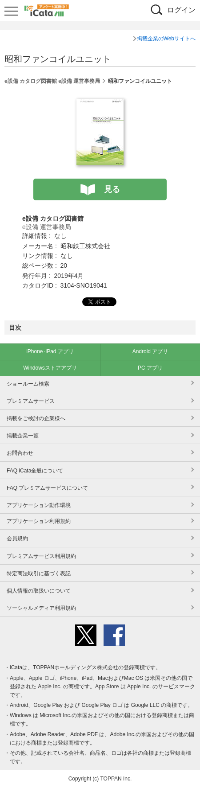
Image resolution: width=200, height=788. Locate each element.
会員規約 (17, 538)
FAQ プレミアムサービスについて (47, 488)
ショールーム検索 (28, 384)
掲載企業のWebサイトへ (166, 38)
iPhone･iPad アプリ (50, 351)
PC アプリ (150, 368)
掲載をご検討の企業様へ (36, 418)
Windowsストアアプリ (50, 368)
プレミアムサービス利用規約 (41, 556)
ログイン (181, 10)
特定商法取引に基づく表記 (39, 573)
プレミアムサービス (31, 401)
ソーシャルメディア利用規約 (41, 608)
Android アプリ (150, 351)
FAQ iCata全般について (35, 471)
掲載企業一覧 (23, 436)
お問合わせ (20, 453)
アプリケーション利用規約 (39, 521)
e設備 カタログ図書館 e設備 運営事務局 (52, 81)
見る (112, 189)
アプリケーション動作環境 (39, 505)
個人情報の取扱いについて (39, 591)
